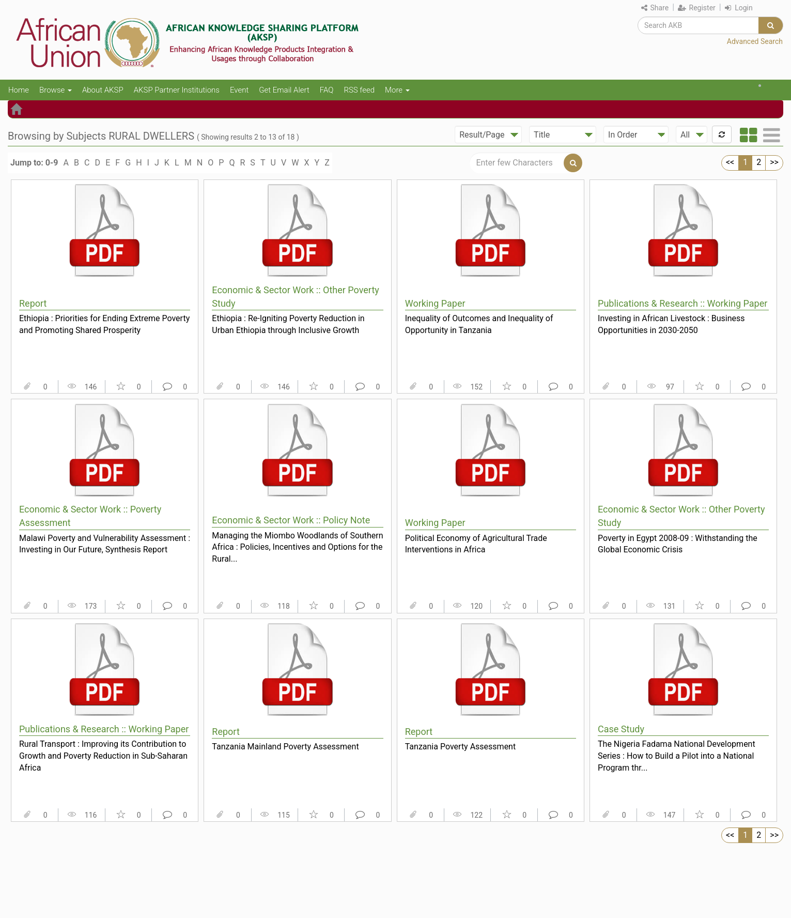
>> (774, 162)
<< (730, 162)
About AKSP (102, 90)
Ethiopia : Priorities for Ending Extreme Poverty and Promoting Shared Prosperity (104, 324)
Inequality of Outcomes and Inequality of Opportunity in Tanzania (479, 324)
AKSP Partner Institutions (177, 90)
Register (697, 8)
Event (239, 90)
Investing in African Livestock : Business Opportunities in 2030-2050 (671, 324)
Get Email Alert (284, 90)
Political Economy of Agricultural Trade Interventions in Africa (476, 544)
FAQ (327, 90)
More (397, 90)
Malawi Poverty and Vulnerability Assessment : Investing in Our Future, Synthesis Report (104, 544)
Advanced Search (755, 41)
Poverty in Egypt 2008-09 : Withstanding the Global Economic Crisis (677, 544)
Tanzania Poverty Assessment (460, 746)
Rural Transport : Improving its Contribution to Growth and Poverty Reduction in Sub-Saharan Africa (103, 755)
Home (18, 90)
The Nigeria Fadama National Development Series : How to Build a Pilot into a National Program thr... (676, 755)
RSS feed (359, 90)
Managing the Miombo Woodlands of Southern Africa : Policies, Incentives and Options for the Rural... (297, 547)
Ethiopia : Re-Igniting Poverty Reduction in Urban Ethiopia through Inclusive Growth (288, 324)
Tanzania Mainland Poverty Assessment (285, 746)
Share (655, 8)
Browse (55, 90)
